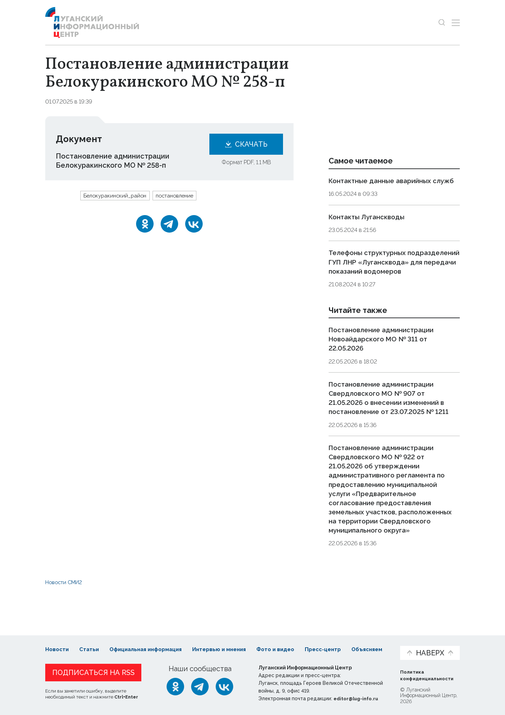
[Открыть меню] (456, 22)
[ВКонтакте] (194, 224)
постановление (181, 196)
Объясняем (373, 642)
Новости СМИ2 (66, 600)
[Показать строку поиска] (442, 22)
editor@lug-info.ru (357, 699)
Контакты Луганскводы (370, 226)
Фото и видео (271, 646)
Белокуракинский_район (117, 196)
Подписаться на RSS (93, 673)
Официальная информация (132, 646)
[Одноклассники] (145, 224)
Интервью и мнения (213, 646)
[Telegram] (169, 224)
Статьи (91, 642)
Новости (57, 642)
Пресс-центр (319, 646)
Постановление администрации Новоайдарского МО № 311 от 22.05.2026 (385, 357)
